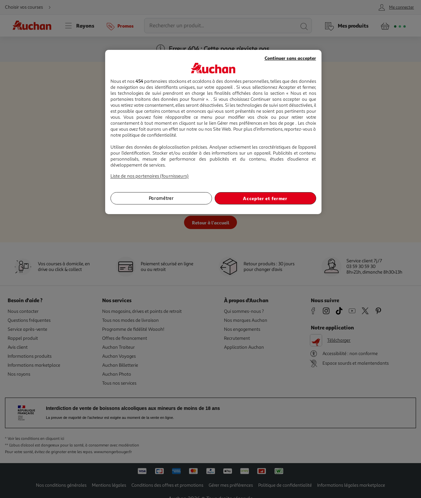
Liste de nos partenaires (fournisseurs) (149, 176)
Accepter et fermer (265, 198)
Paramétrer (161, 198)
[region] (213, 132)
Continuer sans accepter (290, 58)
